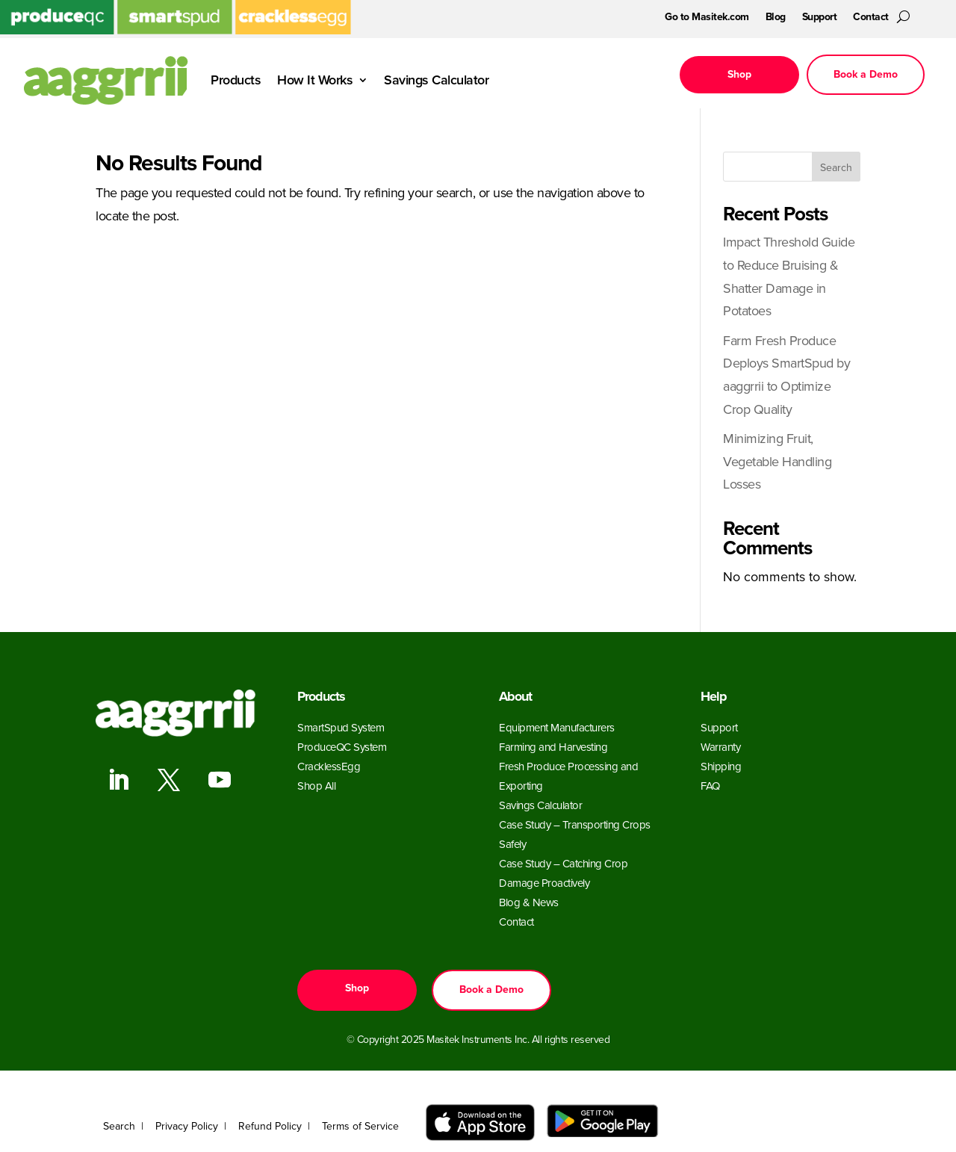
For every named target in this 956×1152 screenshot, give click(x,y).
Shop (739, 74)
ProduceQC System (341, 747)
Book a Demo (866, 74)
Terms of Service (360, 1126)
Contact (871, 18)
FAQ (710, 786)
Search (836, 168)
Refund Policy (270, 1126)
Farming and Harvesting (553, 747)
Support (819, 18)
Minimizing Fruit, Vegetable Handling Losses (777, 461)
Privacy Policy (186, 1126)
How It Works (315, 80)
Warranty (720, 747)
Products (236, 80)
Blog (776, 18)
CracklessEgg (328, 766)
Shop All (316, 786)
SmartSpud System (340, 727)
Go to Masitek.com (707, 18)
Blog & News (529, 902)
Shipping (721, 766)
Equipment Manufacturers (557, 727)
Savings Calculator (436, 80)
